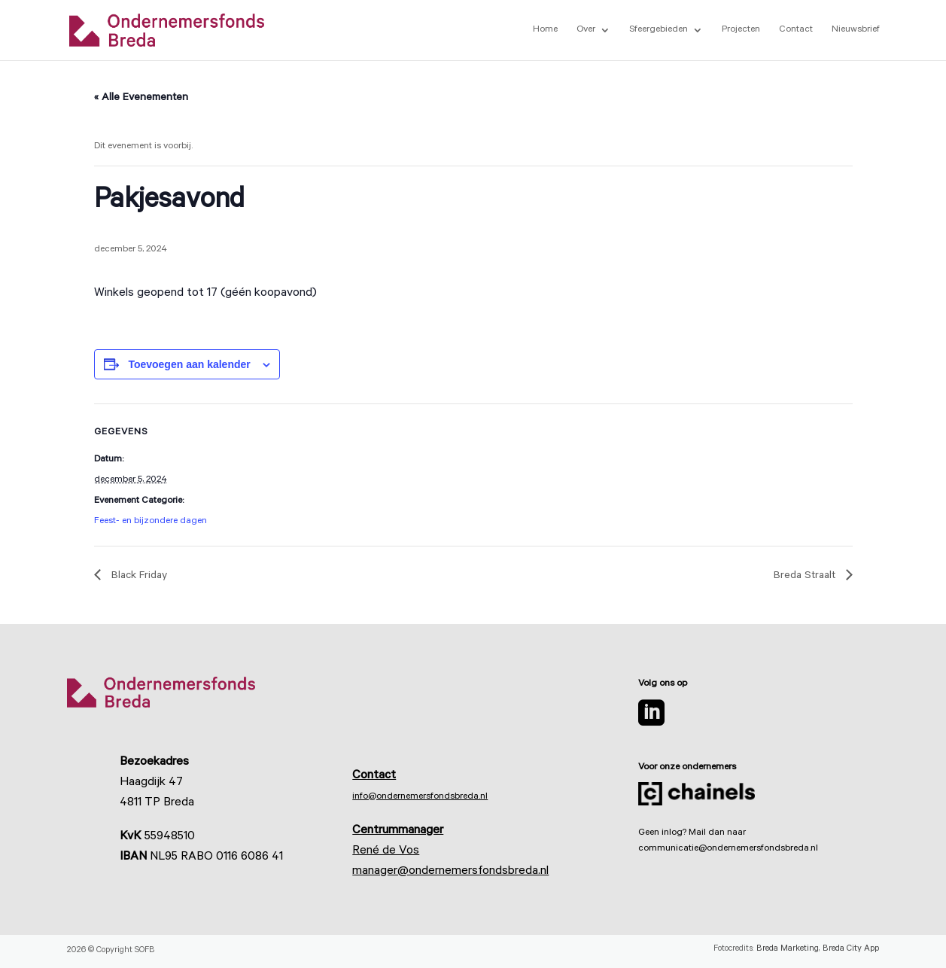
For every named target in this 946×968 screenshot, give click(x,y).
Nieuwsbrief (856, 30)
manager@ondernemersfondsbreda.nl (450, 871)
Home (545, 30)
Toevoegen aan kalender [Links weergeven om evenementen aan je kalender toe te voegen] (189, 364)
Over (585, 30)
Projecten (741, 30)
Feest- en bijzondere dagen (150, 521)
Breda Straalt (806, 577)
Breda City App (851, 949)
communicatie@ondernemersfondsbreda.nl (728, 849)
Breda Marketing (787, 949)
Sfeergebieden (658, 30)
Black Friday (137, 577)
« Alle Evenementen (141, 99)
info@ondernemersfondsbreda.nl (420, 797)
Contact (796, 30)
